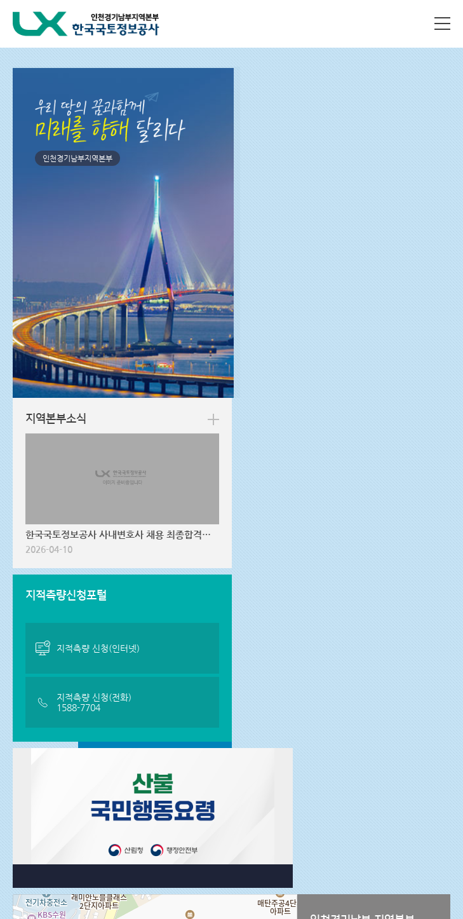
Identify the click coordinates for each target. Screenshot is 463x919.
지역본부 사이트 (50, 817)
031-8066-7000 (84, 855)
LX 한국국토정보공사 (87, 23)
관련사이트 (188, 817)
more (432, 88)
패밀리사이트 (339, 817)
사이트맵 (442, 23)
